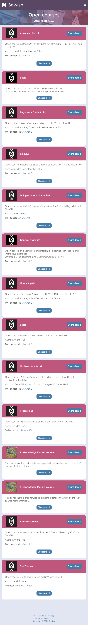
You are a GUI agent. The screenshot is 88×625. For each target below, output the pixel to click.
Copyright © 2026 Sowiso (44, 621)
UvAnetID (27, 55)
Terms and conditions (44, 618)
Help (44, 616)
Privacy (51, 616)
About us (37, 616)
